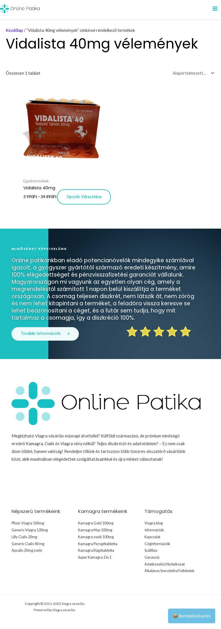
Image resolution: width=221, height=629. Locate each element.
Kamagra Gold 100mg (95, 523)
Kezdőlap (14, 30)
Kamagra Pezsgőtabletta (97, 543)
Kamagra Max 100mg (95, 529)
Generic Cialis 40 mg (28, 543)
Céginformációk (157, 543)
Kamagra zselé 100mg (96, 536)
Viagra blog (153, 523)
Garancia (151, 557)
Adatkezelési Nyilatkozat (164, 564)
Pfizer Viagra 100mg (28, 523)
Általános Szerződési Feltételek (169, 570)
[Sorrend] (192, 72)
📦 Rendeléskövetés (192, 615)
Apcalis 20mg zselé (27, 550)
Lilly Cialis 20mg (24, 536)
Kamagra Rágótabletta (96, 550)
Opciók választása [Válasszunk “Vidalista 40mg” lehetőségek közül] (84, 197)
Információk (154, 529)
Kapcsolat (152, 536)
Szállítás (150, 550)
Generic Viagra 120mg (30, 529)
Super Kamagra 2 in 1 (94, 557)
